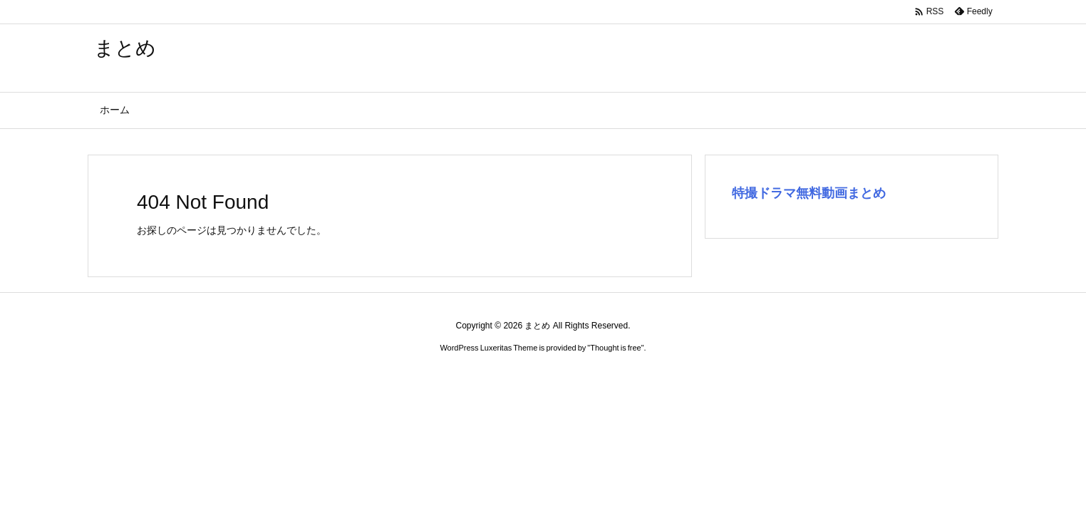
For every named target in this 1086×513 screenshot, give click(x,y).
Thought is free (615, 347)
